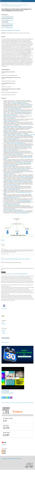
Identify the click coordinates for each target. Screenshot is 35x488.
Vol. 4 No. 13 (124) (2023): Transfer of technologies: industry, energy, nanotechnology (15, 4)
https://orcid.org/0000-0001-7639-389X (7, 20)
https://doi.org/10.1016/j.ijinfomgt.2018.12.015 (17, 142)
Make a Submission (5, 337)
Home (2, 3)
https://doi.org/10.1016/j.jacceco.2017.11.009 (22, 111)
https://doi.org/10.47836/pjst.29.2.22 (13, 185)
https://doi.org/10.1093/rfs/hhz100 (15, 108)
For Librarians (4, 333)
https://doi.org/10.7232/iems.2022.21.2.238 (26, 176)
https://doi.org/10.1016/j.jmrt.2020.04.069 (24, 162)
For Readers (3, 330)
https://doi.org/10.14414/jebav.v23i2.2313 (11, 150)
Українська (3, 323)
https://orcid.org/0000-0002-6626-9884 (7, 23)
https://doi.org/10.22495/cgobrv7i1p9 (22, 212)
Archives (6, 3)
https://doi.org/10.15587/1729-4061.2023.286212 (11, 30)
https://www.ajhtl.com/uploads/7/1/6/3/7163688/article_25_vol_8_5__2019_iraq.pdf (17, 126)
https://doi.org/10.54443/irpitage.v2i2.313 (12, 197)
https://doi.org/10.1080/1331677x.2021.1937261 (12, 204)
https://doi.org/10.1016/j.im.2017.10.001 (10, 114)
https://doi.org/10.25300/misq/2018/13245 (11, 121)
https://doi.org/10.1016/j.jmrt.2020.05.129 (12, 138)
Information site (4, 308)
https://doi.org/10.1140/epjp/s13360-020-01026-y (20, 169)
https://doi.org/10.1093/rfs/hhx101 (9, 118)
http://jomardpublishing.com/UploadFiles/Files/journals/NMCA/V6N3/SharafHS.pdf (17, 180)
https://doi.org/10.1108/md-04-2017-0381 (11, 165)
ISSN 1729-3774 (5, 458)
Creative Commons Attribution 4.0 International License (19, 273)
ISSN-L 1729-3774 (18, 458)
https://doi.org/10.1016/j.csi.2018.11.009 (10, 130)
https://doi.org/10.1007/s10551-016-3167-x (16, 154)
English (3, 322)
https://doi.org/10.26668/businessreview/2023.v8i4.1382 (13, 209)
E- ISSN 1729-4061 (11, 458)
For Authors (3, 331)
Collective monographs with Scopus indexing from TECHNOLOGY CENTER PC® (7, 391)
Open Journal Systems (5, 342)
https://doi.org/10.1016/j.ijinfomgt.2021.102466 (12, 189)
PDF (3, 240)
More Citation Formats (5, 253)
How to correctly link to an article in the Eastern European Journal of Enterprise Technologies (17, 402)
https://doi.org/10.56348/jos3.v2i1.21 (25, 200)
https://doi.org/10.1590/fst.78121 (9, 173)
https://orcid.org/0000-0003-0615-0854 (7, 27)
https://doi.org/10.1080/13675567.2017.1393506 (23, 145)
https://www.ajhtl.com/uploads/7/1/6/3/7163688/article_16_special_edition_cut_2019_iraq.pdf (19, 134)
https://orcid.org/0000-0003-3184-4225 (7, 16)
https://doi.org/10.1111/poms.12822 (26, 105)
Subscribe (4, 444)
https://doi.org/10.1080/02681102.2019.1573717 (19, 102)
